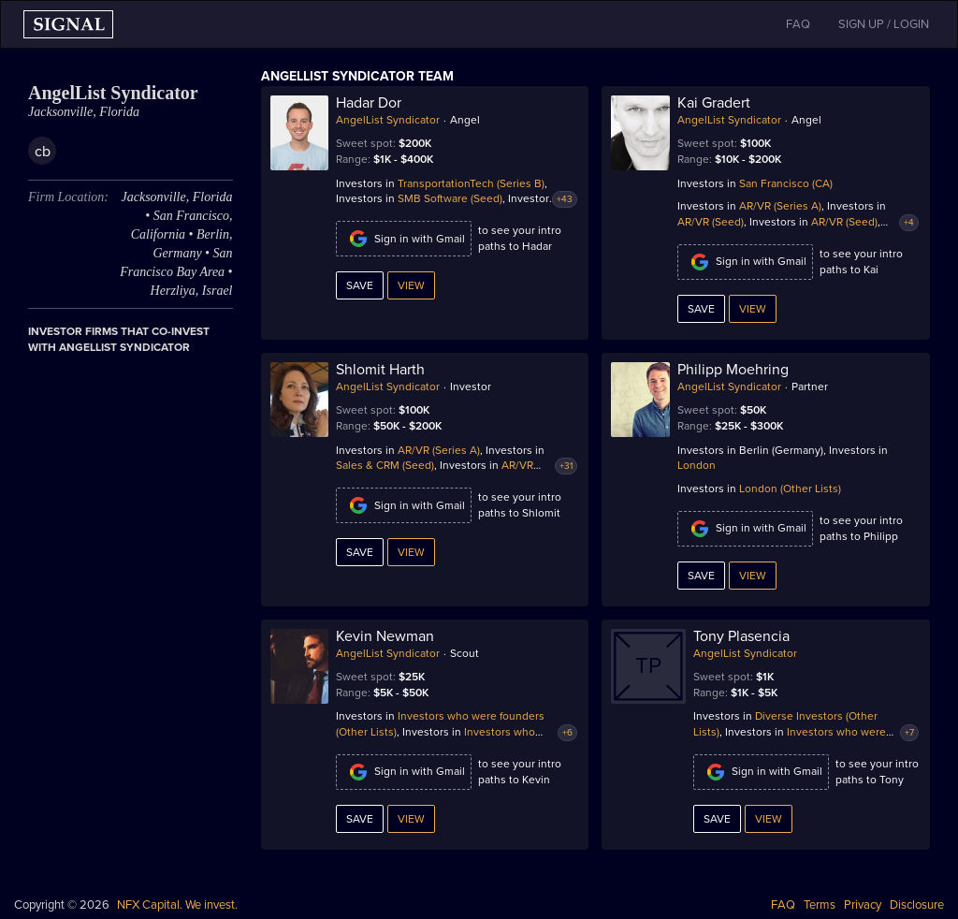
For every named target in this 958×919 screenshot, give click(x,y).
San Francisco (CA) (786, 183)
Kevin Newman (385, 636)
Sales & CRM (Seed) (385, 465)
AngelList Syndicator (388, 119)
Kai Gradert (713, 103)
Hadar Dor (368, 103)
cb (43, 151)
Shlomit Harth (380, 369)
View (411, 285)
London (696, 465)
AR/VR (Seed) (710, 221)
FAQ (783, 904)
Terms (819, 904)
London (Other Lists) (790, 488)
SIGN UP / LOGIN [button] (883, 24)
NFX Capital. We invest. (177, 904)
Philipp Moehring (733, 369)
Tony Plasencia (741, 636)
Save (359, 285)
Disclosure (917, 904)
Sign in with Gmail (403, 239)
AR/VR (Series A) (780, 205)
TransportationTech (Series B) (471, 183)
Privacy (862, 904)
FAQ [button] (798, 24)
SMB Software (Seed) (450, 198)
